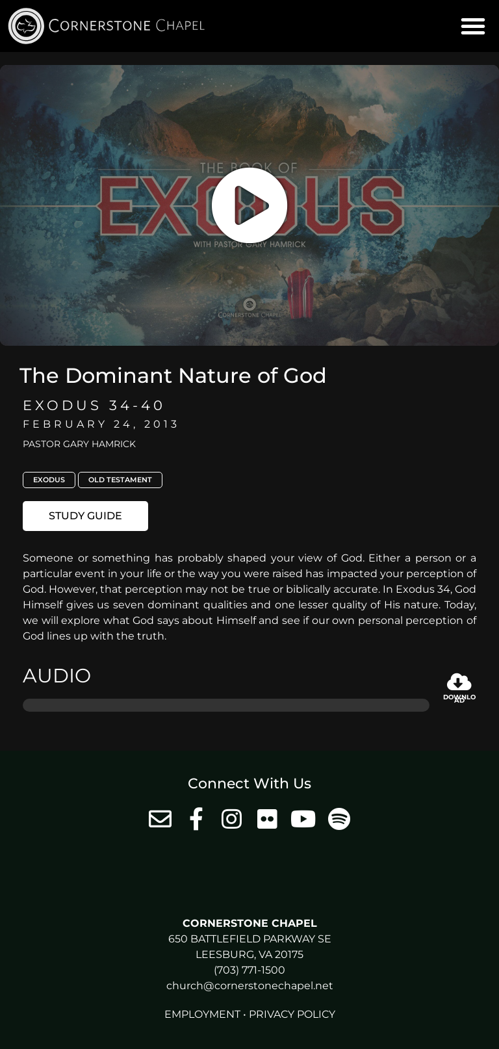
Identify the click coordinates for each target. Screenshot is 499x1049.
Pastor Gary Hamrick (79, 444)
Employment (202, 1014)
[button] (473, 25)
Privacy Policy (292, 1014)
